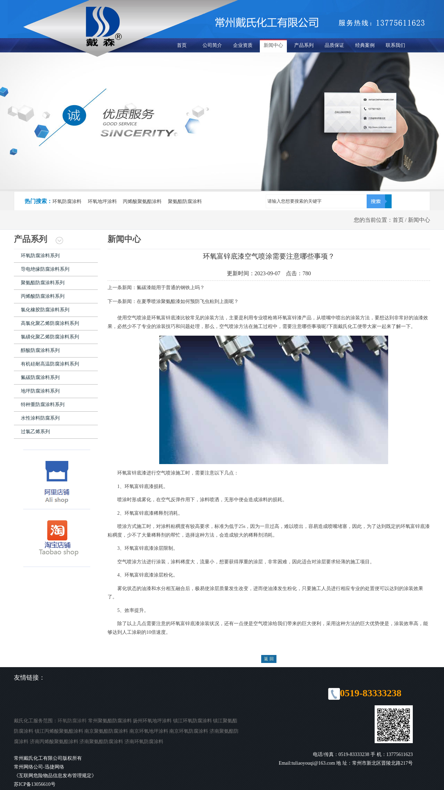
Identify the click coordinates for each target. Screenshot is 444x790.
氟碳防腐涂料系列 (40, 377)
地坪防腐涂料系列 (40, 391)
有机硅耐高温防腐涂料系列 (50, 364)
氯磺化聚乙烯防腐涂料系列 (50, 336)
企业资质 (243, 45)
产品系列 (304, 45)
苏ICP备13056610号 (35, 784)
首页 (182, 45)
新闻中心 (273, 45)
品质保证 (334, 45)
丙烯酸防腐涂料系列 (43, 296)
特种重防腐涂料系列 (43, 404)
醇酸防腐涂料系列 (40, 350)
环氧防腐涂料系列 (40, 255)
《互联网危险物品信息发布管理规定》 (55, 775)
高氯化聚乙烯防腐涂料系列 (50, 323)
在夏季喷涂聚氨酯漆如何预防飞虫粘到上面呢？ (188, 301)
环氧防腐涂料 (72, 720)
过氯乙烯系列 (35, 431)
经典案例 (365, 45)
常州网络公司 (28, 767)
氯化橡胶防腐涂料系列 (45, 309)
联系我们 (395, 45)
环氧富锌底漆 (185, 623)
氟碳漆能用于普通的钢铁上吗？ (171, 287)
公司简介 (212, 45)
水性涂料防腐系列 (40, 418)
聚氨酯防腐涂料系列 (43, 282)
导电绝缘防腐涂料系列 (45, 269)
